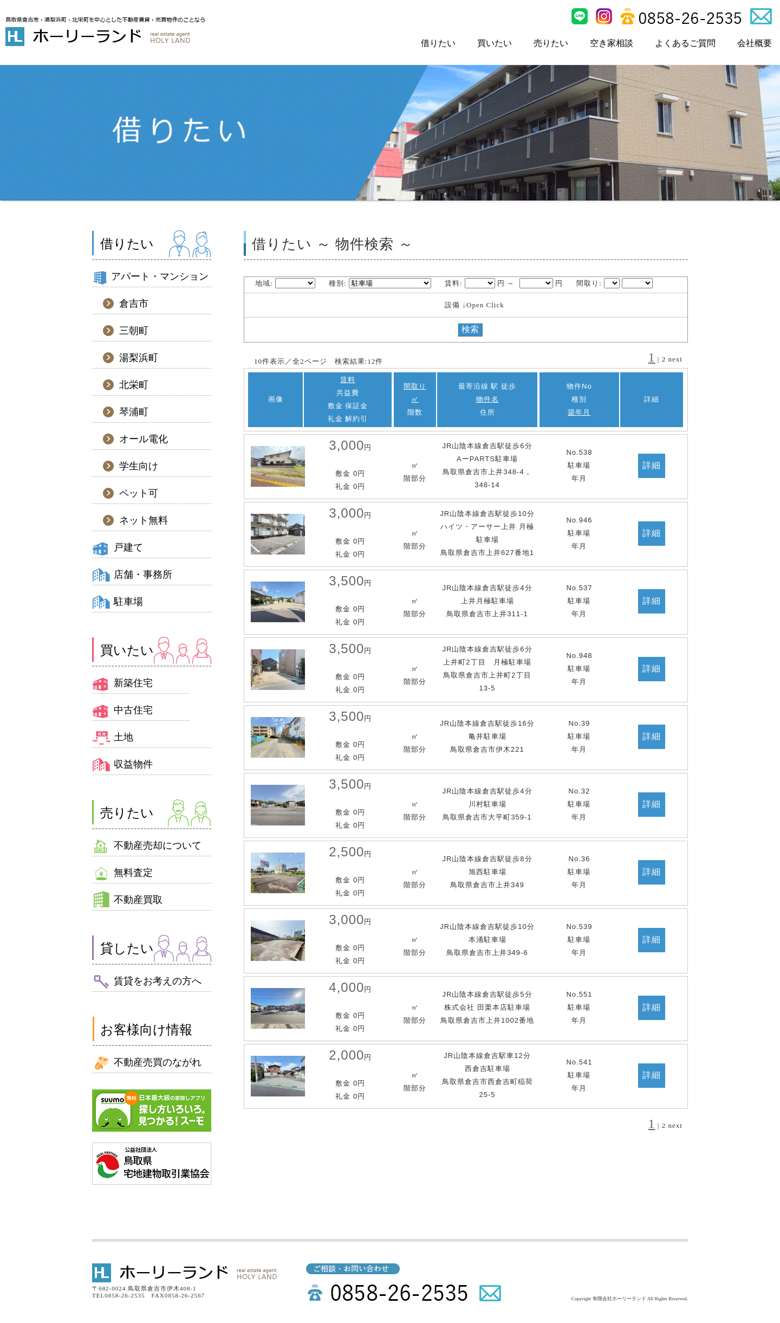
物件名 (487, 399)
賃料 (347, 380)
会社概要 (754, 43)
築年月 (579, 412)
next (675, 359)
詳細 (651, 465)
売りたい (551, 43)
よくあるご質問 (685, 43)
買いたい (494, 43)
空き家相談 (611, 43)
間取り (415, 386)
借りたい (438, 43)
